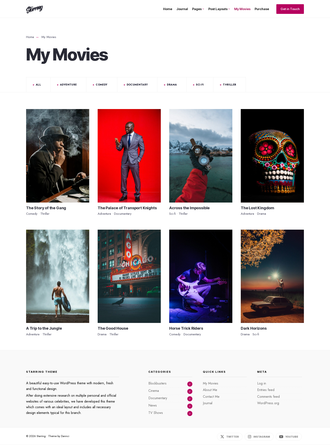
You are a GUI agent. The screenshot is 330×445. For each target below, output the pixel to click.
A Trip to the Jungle (44, 328)
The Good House (113, 328)
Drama (172, 85)
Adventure (68, 85)
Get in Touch (290, 9)
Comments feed (268, 396)
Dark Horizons (254, 328)
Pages (197, 9)
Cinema (153, 390)
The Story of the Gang (46, 208)
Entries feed (265, 389)
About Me (210, 389)
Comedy (101, 85)
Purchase (262, 9)
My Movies (242, 9)
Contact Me (211, 396)
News (152, 405)
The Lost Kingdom (257, 208)
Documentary (137, 85)
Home (167, 9)
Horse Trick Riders (186, 328)
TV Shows (155, 412)
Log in (261, 383)
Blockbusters (157, 383)
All (38, 85)
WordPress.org (268, 403)
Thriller (229, 85)
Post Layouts (218, 9)
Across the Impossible (189, 208)
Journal (182, 9)
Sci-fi (200, 85)
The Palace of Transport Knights (127, 208)
